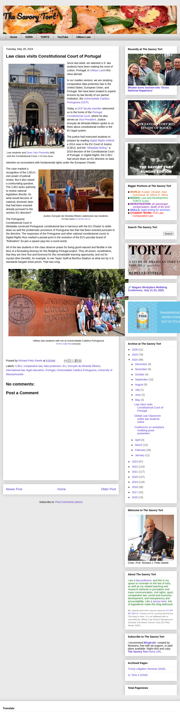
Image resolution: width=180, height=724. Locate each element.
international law (15, 370)
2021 (135, 471)
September (141, 379)
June (138, 394)
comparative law (32, 366)
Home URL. (145, 651)
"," (97, 147)
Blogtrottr (150, 642)
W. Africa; (152, 194)
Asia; (164, 191)
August (139, 384)
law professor (143, 580)
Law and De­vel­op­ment (154, 197)
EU (64, 366)
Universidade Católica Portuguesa (76, 370)
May (138, 399)
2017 (135, 492)
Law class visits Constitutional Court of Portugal (148, 407)
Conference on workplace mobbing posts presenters (149, 430)
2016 (135, 497)
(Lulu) (145, 200)
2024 (135, 359)
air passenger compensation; (149, 205)
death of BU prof (160, 206)
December (141, 364)
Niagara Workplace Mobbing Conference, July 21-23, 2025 (147, 289)
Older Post (108, 489)
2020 (135, 476)
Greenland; (139, 194)
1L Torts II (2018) (138, 675)
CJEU (18, 366)
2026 (135, 349)
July (137, 389)
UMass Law (83, 37)
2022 (135, 466)
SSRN (29, 37)
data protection (52, 366)
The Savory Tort (29, 16)
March (139, 444)
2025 (135, 354)
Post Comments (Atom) (68, 501)
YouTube (62, 37)
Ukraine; (156, 191)
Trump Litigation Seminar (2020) (146, 668)
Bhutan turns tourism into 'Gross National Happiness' (148, 89)
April (138, 439)
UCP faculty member (89, 108)
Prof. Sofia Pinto (65, 344)
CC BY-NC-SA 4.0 (82, 219)
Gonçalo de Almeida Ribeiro (84, 366)
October (140, 374)
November (141, 369)
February (140, 450)
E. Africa (163, 194)
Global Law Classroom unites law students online (147, 419)
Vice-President (87, 119)
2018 (135, 487)
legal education (35, 370)
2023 (135, 461)
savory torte (159, 601)
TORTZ (45, 37)
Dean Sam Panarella (38, 152)
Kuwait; (146, 191)
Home (13, 37)
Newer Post (14, 489)
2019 (135, 481)
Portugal (50, 370)
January (140, 455)
